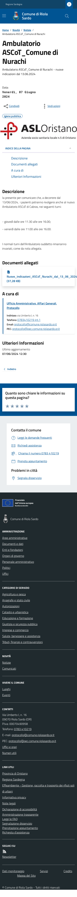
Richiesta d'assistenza (15, 832)
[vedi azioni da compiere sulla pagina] (51, 106)
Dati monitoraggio (13, 871)
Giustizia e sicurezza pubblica (19, 624)
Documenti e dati (12, 544)
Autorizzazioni (10, 606)
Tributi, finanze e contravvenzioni (22, 642)
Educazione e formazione (17, 618)
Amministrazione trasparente (20, 814)
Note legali (9, 803)
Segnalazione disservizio (17, 823)
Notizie (27, 30)
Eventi (6, 695)
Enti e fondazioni (12, 550)
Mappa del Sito (26, 875)
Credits (68, 871)
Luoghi (6, 689)
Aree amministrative (14, 538)
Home (5, 30)
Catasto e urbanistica (15, 612)
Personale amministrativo (18, 561)
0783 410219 (23, 729)
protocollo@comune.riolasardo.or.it (35, 324)
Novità (16, 30)
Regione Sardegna (14, 4)
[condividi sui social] (11, 106)
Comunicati (9, 668)
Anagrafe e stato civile (16, 600)
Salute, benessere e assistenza (21, 636)
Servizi (44, 871)
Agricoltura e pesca (14, 594)
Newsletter (9, 856)
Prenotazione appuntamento (20, 828)
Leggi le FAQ (10, 819)
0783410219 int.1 (28, 320)
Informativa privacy (14, 797)
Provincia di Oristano (15, 773)
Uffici (5, 573)
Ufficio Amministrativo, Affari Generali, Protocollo (32, 305)
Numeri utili (9, 753)
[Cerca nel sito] (65, 16)
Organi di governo (13, 556)
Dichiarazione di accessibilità (19, 809)
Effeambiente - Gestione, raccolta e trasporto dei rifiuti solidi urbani (38, 788)
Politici (6, 567)
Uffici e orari (9, 747)
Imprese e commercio (15, 630)
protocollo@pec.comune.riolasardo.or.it (36, 329)
